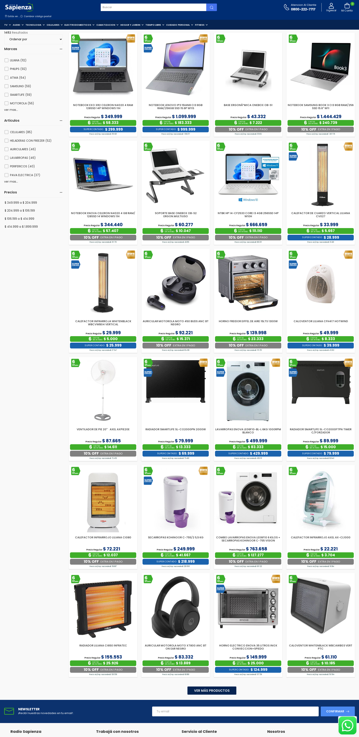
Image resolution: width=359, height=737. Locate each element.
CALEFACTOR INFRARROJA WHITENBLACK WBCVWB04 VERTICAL (103, 323)
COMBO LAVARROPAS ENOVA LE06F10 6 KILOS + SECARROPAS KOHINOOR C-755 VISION (248, 539)
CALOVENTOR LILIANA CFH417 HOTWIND (321, 321)
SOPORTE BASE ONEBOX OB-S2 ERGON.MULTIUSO (176, 214)
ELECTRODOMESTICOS (77, 25)
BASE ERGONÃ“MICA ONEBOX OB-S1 (248, 105)
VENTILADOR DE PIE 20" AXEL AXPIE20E (103, 429)
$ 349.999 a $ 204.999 (21, 203)
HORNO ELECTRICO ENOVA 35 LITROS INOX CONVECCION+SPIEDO (248, 647)
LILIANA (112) (18, 60)
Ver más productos (212, 690)
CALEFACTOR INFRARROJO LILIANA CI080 (103, 537)
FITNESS (199, 25)
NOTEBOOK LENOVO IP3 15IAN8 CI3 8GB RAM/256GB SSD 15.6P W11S (175, 106)
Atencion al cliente (303, 5)
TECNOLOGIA (33, 25)
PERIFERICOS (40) (22, 166)
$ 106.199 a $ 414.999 (19, 219)
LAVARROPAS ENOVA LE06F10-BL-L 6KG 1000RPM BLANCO (248, 431)
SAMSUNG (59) (20, 86)
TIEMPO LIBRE (153, 25)
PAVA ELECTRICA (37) (25, 175)
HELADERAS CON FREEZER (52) (31, 141)
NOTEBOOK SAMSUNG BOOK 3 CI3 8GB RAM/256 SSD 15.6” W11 (321, 106)
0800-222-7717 (303, 9)
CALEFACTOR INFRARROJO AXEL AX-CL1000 (320, 537)
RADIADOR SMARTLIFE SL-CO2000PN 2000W (175, 429)
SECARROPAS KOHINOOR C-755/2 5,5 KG (176, 537)
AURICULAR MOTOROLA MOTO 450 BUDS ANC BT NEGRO (176, 323)
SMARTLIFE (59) (21, 95)
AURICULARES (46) (23, 149)
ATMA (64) (18, 78)
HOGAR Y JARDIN (130, 25)
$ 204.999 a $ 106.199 (20, 210)
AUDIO (16, 25)
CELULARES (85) (21, 132)
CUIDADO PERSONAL (178, 25)
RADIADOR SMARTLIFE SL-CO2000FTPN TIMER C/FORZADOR (320, 431)
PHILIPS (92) (18, 69)
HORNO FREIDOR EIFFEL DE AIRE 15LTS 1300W (248, 321)
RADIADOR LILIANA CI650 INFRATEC (103, 645)
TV (6, 25)
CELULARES (53, 25)
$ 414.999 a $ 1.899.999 (21, 227)
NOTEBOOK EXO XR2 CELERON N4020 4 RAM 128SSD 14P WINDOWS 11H (103, 106)
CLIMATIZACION (105, 25)
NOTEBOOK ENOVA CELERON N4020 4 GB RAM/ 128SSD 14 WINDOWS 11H (103, 214)
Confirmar (335, 711)
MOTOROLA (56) (22, 103)
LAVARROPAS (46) (23, 158)
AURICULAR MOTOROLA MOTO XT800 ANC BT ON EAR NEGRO (175, 647)
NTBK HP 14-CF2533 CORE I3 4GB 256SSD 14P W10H (248, 214)
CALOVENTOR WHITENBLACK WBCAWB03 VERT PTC (320, 647)
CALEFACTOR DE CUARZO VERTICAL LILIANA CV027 (320, 214)
